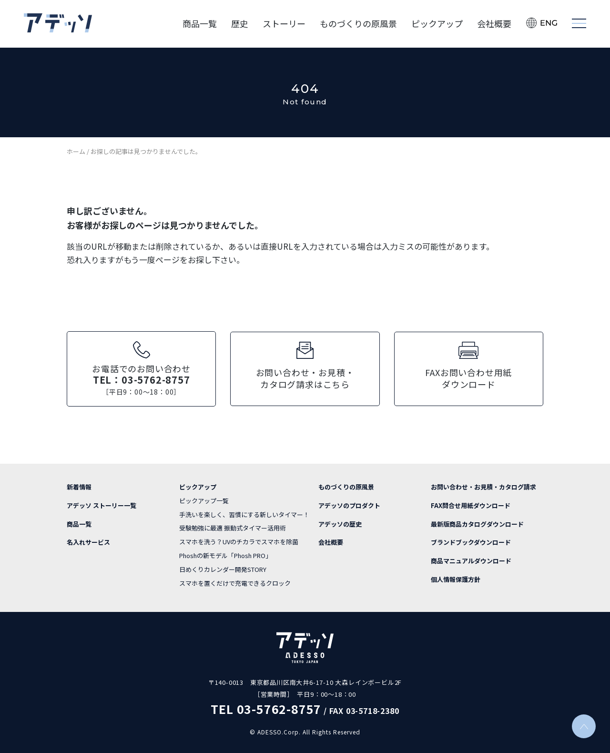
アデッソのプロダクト (349, 504)
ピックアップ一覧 (204, 499)
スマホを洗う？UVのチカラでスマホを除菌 (238, 540)
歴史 (239, 24)
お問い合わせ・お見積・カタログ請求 (483, 485)
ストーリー (284, 24)
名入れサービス (88, 541)
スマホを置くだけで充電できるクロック (235, 582)
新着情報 (79, 485)
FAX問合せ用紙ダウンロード (470, 504)
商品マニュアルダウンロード (471, 559)
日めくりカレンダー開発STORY (222, 568)
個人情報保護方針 (455, 578)
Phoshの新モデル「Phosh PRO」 (225, 554)
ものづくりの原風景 (358, 24)
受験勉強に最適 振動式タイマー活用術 (232, 526)
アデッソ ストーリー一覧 (101, 504)
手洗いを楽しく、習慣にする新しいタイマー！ (244, 513)
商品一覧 (200, 24)
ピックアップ (437, 24)
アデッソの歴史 (340, 523)
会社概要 (494, 24)
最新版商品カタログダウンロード (477, 523)
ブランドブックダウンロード (471, 541)
